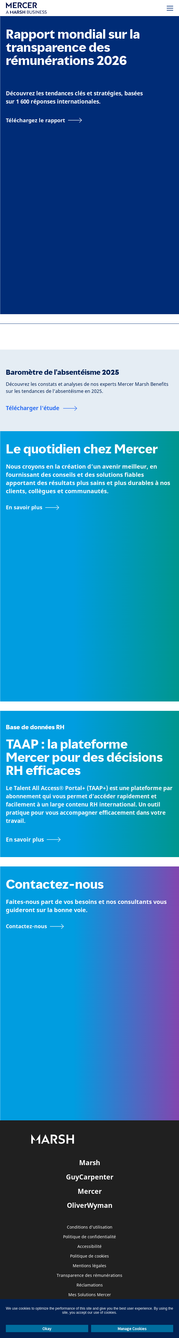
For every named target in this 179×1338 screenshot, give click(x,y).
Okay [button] (46, 1328)
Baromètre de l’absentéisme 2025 (62, 372)
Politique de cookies (89, 1256)
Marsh (89, 1162)
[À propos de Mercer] (32, 507)
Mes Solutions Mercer (89, 1295)
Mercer (90, 1191)
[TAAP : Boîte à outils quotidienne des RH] (89, 839)
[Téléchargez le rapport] (44, 120)
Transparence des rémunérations (89, 1275)
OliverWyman (89, 1205)
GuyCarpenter (89, 1177)
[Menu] (170, 8)
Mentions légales (89, 1266)
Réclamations (90, 1285)
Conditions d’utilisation (89, 1227)
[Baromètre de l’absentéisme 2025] (41, 408)
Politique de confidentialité (89, 1237)
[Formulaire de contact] (35, 926)
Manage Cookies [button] (132, 1328)
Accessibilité (89, 1247)
